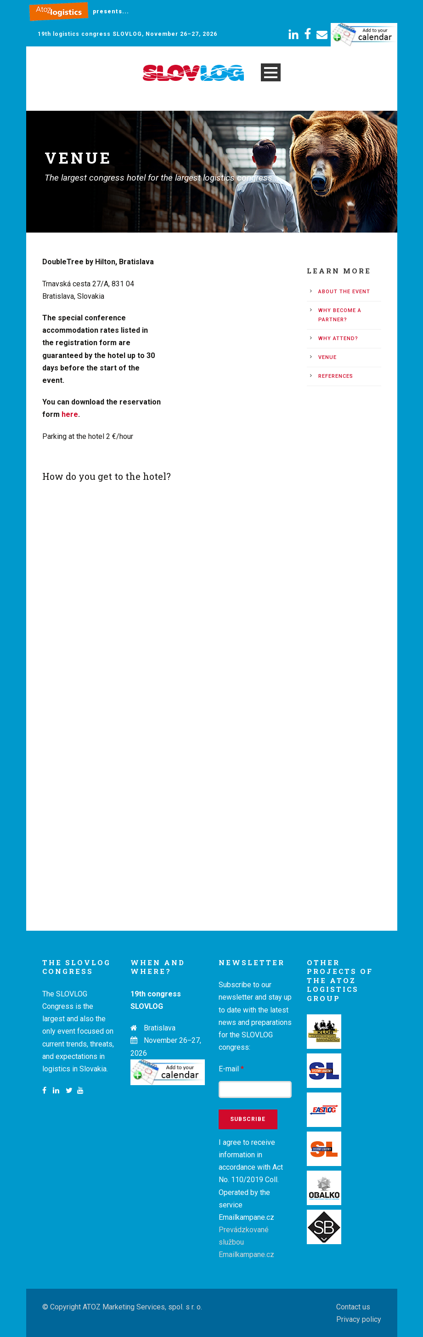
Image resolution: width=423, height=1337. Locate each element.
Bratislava (159, 1028)
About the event (344, 292)
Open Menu (271, 72)
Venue (327, 357)
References (335, 376)
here (70, 414)
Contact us (353, 1307)
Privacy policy (358, 1319)
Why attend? (338, 338)
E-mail (231, 1068)
